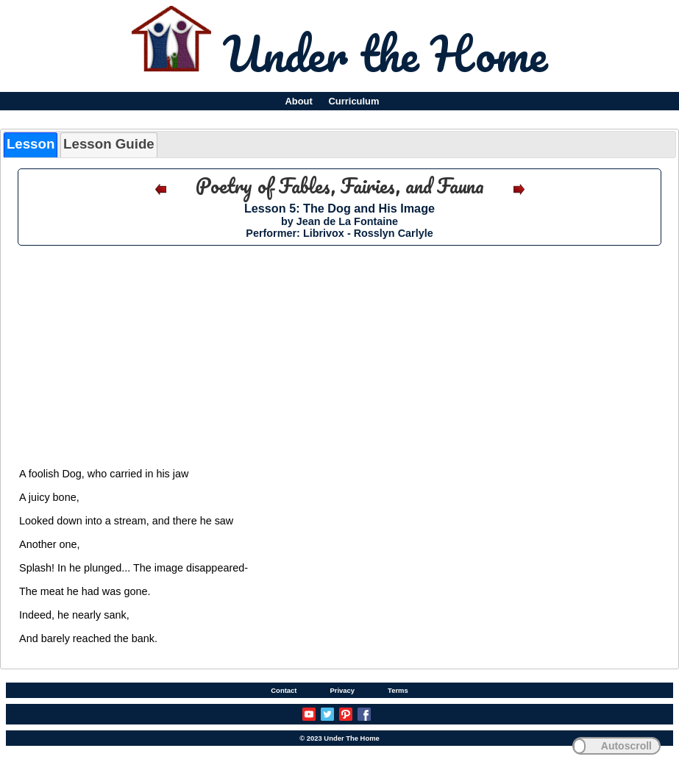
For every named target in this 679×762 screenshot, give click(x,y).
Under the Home (385, 53)
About (298, 101)
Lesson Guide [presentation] (108, 144)
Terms (398, 690)
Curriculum (354, 101)
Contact (283, 690)
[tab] (30, 144)
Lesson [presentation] (30, 144)
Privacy (342, 690)
